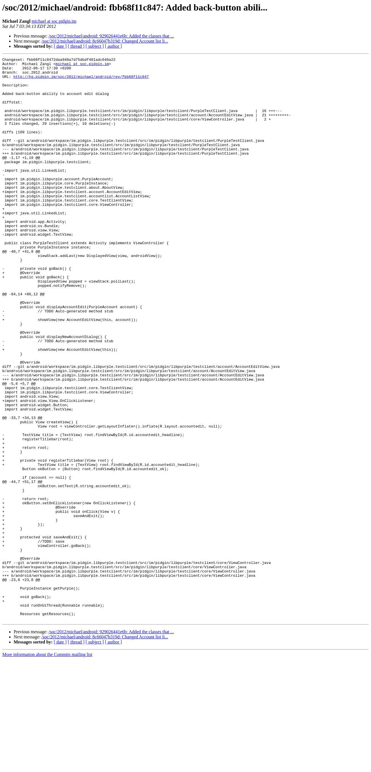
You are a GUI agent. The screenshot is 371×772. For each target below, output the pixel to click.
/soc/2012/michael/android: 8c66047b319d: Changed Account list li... (105, 41)
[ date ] (60, 46)
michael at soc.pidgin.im (54, 21)
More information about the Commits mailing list (47, 767)
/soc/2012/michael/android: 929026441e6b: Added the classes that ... (111, 36)
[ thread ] (76, 46)
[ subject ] (95, 46)
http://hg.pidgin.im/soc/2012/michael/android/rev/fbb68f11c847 (81, 80)
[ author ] (113, 46)
